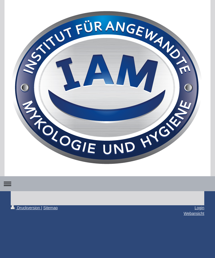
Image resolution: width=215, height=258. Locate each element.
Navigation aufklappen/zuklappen (107, 184)
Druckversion (26, 208)
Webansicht (194, 213)
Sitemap (50, 208)
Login (199, 208)
